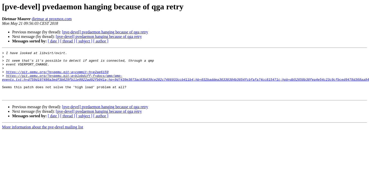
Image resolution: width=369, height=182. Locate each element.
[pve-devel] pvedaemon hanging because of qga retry (105, 32)
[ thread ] (67, 41)
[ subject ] (84, 41)
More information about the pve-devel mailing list (42, 136)
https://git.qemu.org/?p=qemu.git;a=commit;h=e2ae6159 (57, 76)
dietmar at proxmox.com (52, 19)
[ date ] (53, 41)
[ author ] (100, 41)
